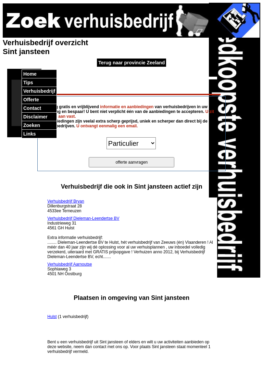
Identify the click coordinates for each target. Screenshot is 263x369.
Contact (32, 108)
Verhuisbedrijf (39, 91)
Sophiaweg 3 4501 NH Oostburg (69, 269)
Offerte (31, 99)
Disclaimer (35, 116)
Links (29, 134)
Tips (28, 82)
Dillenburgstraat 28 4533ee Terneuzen (65, 206)
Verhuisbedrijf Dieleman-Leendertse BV (83, 218)
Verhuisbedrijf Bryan (65, 201)
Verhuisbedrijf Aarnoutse (69, 264)
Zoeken (31, 125)
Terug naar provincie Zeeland (131, 62)
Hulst (52, 316)
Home (30, 74)
